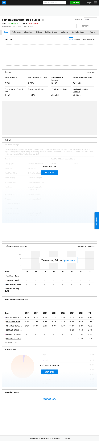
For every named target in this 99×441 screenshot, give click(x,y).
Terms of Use (33, 438)
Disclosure (45, 438)
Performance (16, 32)
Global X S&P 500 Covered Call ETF (14, 326)
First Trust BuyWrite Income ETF (14, 317)
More (91, 32)
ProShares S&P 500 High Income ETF (14, 339)
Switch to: (79, 19)
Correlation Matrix (78, 32)
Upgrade (77, 95)
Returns (77, 39)
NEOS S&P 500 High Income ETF (14, 330)
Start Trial (49, 172)
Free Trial (75, 3)
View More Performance (86, 246)
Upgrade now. (69, 260)
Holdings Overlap (51, 32)
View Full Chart (89, 40)
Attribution (64, 32)
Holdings (39, 32)
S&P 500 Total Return (13, 322)
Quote (6, 32)
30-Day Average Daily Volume (82, 77)
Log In (89, 3)
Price (71, 39)
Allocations (28, 32)
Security (67, 438)
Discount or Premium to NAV (37, 77)
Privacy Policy (56, 438)
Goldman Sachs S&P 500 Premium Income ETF (14, 334)
